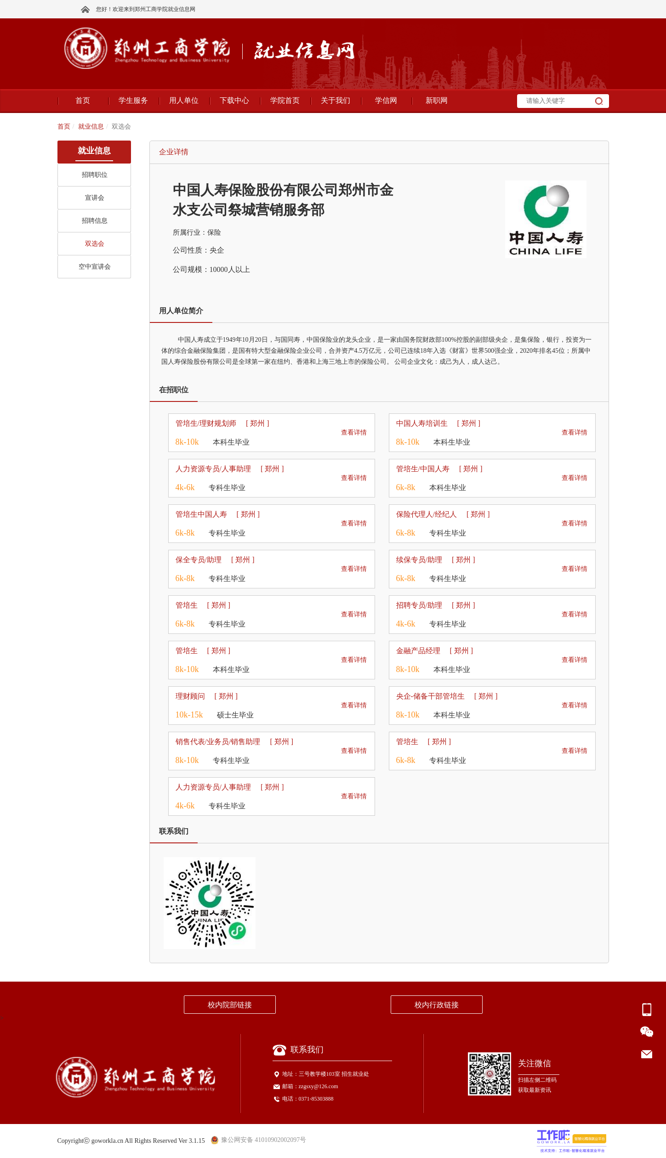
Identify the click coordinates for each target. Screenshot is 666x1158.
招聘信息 (95, 220)
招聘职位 (95, 174)
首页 (63, 126)
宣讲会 (94, 197)
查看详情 (354, 432)
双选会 (94, 243)
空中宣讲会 (95, 266)
